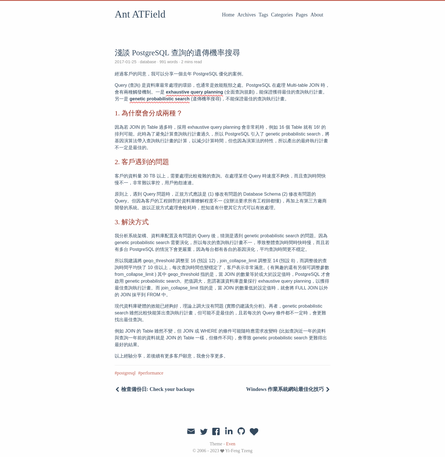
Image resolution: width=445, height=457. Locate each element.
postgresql (126, 373)
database (148, 62)
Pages (302, 15)
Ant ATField (140, 14)
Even (230, 443)
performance (151, 373)
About (316, 15)
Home (228, 15)
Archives (246, 15)
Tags (263, 15)
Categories (282, 15)
